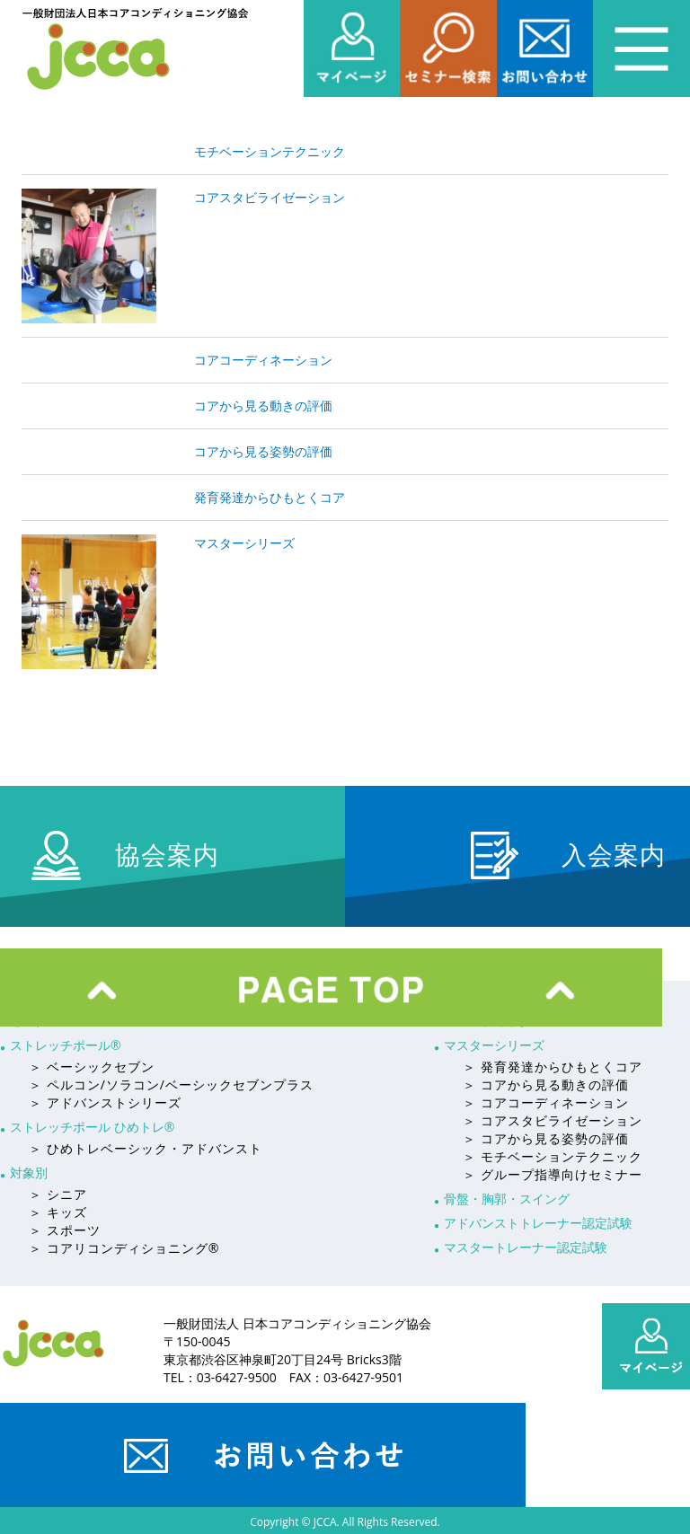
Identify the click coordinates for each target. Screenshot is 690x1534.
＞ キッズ (58, 1212)
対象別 (29, 1172)
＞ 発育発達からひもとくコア (552, 1066)
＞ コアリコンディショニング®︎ (124, 1247)
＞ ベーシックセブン (92, 1066)
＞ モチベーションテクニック (552, 1156)
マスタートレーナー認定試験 (525, 1247)
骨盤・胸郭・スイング (507, 1198)
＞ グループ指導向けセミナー (552, 1174)
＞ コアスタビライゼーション (552, 1120)
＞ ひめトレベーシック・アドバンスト (145, 1148)
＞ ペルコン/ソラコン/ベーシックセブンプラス (171, 1084)
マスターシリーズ (494, 1045)
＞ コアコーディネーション (546, 1102)
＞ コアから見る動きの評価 (546, 1084)
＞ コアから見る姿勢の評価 (546, 1138)
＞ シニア (58, 1194)
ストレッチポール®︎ (65, 1045)
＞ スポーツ (65, 1230)
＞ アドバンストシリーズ (105, 1102)
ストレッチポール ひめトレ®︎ (92, 1126)
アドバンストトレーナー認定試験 (538, 1222)
